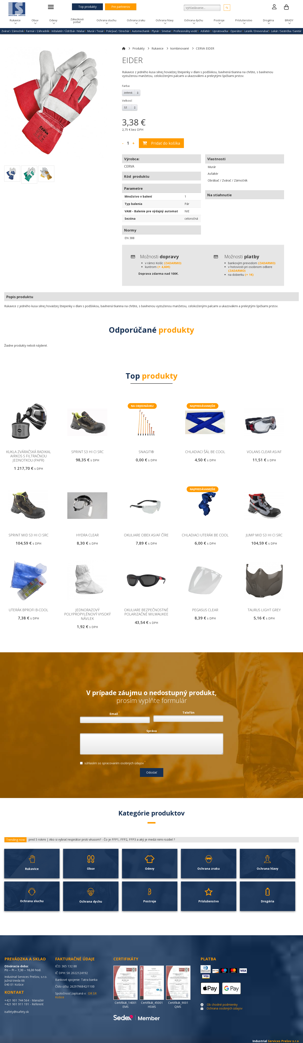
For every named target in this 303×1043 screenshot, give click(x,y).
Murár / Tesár (95, 31)
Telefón (188, 712)
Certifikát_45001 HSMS (152, 1004)
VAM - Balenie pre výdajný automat (151, 211)
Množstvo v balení (138, 196)
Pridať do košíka (161, 143)
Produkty (138, 48)
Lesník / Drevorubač (257, 31)
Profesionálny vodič (185, 31)
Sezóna (130, 219)
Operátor (236, 31)
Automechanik (140, 31)
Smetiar (166, 31)
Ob (209, 1005)
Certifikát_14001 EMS (126, 1004)
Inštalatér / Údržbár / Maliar (68, 31)
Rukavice (157, 48)
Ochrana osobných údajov (224, 1008)
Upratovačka (220, 31)
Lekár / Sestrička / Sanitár (286, 31)
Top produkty (87, 7)
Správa (151, 731)
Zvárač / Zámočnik (12, 31)
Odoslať (151, 772)
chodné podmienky (225, 1005)
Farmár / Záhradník (37, 31)
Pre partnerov (120, 7)
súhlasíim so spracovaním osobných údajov (113, 762)
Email (115, 713)
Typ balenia (133, 204)
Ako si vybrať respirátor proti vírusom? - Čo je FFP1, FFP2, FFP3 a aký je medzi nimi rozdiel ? (112, 839)
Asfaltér (205, 31)
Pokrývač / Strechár (117, 31)
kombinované (179, 48)
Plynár (155, 31)
